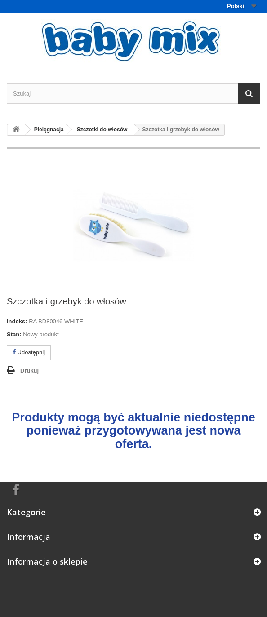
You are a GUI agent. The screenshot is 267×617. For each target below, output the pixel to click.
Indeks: (17, 321)
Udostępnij (29, 352)
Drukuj (29, 370)
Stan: (14, 334)
